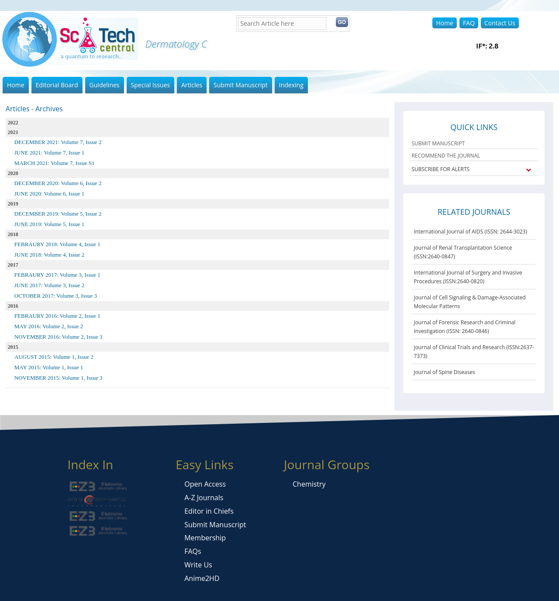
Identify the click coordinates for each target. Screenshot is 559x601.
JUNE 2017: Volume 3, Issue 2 (49, 285)
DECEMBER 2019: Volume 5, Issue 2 (58, 213)
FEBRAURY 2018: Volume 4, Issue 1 (57, 244)
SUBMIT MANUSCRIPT (438, 143)
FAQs (192, 551)
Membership (205, 538)
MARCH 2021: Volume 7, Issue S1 (54, 163)
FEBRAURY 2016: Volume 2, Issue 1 (57, 316)
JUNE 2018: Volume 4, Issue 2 (49, 254)
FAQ (469, 23)
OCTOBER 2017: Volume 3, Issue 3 (55, 295)
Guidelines (105, 85)
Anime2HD (201, 578)
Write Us (198, 565)
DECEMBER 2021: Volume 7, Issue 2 (58, 142)
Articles (191, 85)
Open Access (205, 484)
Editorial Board (57, 85)
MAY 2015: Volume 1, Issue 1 (48, 367)
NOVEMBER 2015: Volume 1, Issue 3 (58, 377)
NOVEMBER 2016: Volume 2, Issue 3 (58, 336)
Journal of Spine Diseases (444, 372)
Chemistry (309, 484)
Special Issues (150, 85)
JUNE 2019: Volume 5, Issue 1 (49, 224)
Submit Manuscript (241, 85)
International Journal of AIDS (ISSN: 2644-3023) (470, 231)
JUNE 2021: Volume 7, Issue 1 (49, 152)
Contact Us (499, 23)
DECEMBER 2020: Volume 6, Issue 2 (58, 183)
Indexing (291, 85)
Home (444, 23)
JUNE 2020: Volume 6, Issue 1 (49, 193)
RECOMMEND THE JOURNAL (445, 155)
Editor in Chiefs (209, 511)
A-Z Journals (203, 497)
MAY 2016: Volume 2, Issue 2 (48, 326)
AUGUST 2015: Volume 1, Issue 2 (53, 357)
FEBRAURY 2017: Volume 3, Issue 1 (57, 274)
